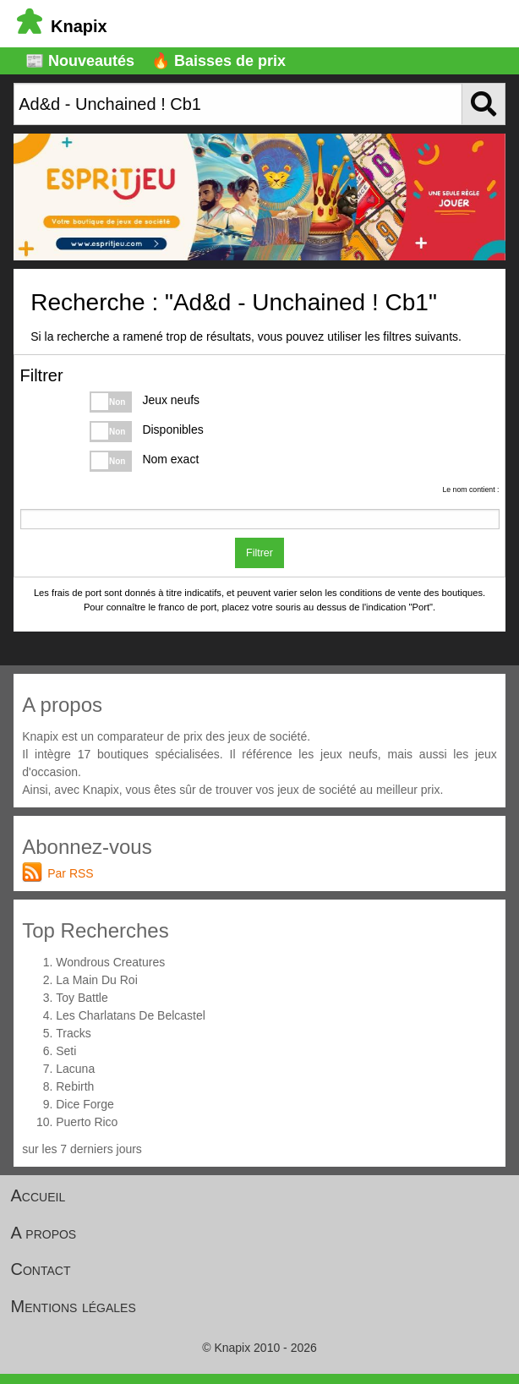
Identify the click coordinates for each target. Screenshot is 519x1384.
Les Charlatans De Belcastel (130, 1015)
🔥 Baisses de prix (218, 60)
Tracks (73, 1033)
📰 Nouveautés (79, 60)
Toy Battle (81, 997)
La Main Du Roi (97, 980)
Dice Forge (84, 1104)
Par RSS (70, 873)
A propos (44, 1232)
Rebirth (75, 1086)
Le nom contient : (470, 489)
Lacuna (75, 1068)
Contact (41, 1269)
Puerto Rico (86, 1122)
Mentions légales (73, 1306)
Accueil (38, 1195)
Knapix (62, 26)
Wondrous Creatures (110, 962)
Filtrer (259, 553)
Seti (66, 1051)
